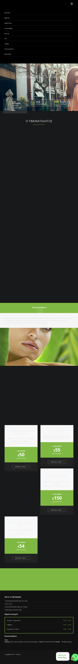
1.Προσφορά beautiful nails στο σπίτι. (16, 601)
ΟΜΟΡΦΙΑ (8, 23)
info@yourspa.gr (66, 642)
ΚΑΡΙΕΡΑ (8, 54)
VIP (6, 38)
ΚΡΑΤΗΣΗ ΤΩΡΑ (20, 466)
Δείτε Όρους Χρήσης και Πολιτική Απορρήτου (24, 642)
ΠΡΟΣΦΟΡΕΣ (9, 49)
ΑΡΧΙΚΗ (7, 13)
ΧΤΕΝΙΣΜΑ (9, 28)
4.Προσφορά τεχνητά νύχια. (13, 610)
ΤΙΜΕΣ (7, 44)
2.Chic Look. (8, 604)
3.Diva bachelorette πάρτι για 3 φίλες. (16, 607)
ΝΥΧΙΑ (7, 34)
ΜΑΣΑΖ (7, 18)
